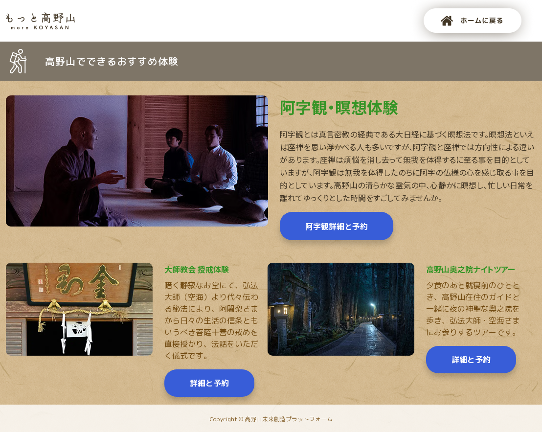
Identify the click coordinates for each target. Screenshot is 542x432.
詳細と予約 (209, 383)
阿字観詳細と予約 (336, 226)
